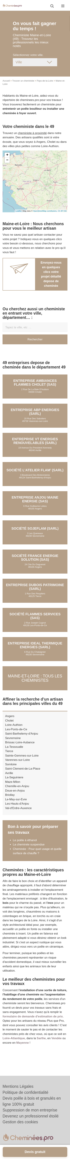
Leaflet (18, 211)
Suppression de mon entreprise (30, 1110)
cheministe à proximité (32, 133)
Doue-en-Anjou (15, 790)
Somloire (11, 764)
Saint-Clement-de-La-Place (22, 768)
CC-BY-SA (62, 211)
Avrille (9, 773)
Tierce (9, 751)
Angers (9, 716)
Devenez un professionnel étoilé (31, 1116)
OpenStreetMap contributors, (45, 211)
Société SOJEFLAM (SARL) (35, 528)
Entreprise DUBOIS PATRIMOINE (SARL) (35, 587)
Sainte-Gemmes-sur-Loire (22, 755)
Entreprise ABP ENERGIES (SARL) (35, 412)
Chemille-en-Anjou (17, 786)
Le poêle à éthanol (25, 840)
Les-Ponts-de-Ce (16, 729)
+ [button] (7, 155)
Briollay (10, 795)
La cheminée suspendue (28, 844)
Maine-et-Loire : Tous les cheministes (35, 678)
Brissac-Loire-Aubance (20, 742)
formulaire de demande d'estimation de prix (33, 1016)
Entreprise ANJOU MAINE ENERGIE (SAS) (35, 499)
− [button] (7, 160)
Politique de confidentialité (25, 1092)
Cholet (9, 720)
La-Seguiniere (14, 777)
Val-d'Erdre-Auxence (18, 808)
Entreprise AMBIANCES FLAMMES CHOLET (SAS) (35, 382)
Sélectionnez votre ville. (28, 55)
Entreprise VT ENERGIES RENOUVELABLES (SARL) (35, 441)
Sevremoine (13, 738)
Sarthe (41, 1038)
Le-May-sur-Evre (16, 799)
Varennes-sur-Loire (17, 760)
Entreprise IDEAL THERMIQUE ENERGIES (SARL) (35, 645)
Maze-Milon (12, 781)
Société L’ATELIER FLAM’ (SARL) (35, 470)
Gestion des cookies (20, 1122)
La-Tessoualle (14, 746)
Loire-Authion (13, 724)
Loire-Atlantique (14, 1038)
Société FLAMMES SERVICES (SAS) (35, 616)
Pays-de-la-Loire (45, 80)
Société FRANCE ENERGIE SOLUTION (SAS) (35, 557)
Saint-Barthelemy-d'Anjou (21, 733)
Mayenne (22, 1042)
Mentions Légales (18, 1086)
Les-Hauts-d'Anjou (17, 803)
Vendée (56, 1038)
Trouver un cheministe (23, 80)
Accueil (6, 80)
